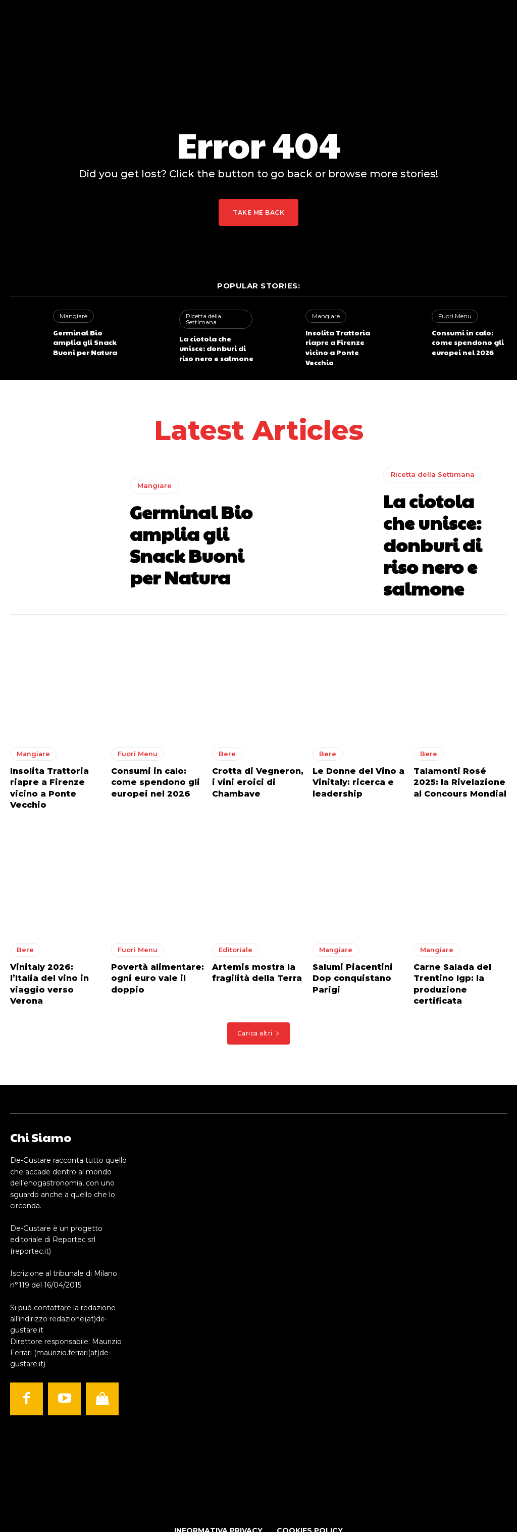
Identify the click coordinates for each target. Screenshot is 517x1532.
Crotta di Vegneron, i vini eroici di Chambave (254, 768)
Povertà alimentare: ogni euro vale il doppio (151, 948)
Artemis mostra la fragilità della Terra (252, 943)
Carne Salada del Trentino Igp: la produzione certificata (458, 948)
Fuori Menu (453, 315)
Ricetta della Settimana (202, 318)
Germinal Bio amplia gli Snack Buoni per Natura (88, 340)
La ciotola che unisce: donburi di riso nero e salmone (215, 345)
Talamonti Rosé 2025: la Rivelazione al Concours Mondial (456, 768)
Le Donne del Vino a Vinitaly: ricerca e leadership (353, 768)
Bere (226, 742)
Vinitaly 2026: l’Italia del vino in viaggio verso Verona (51, 948)
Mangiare (72, 315)
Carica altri (258, 990)
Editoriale (235, 922)
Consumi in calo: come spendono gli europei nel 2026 (469, 340)
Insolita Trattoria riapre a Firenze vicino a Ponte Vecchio (343, 340)
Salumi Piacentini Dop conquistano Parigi (357, 943)
